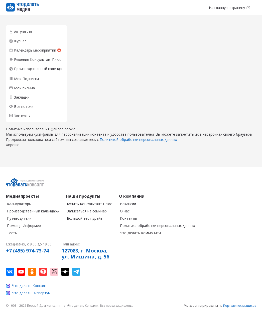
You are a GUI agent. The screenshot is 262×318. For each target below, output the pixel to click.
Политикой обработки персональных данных (138, 139)
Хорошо (13, 144)
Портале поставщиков (239, 305)
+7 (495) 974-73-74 (27, 251)
